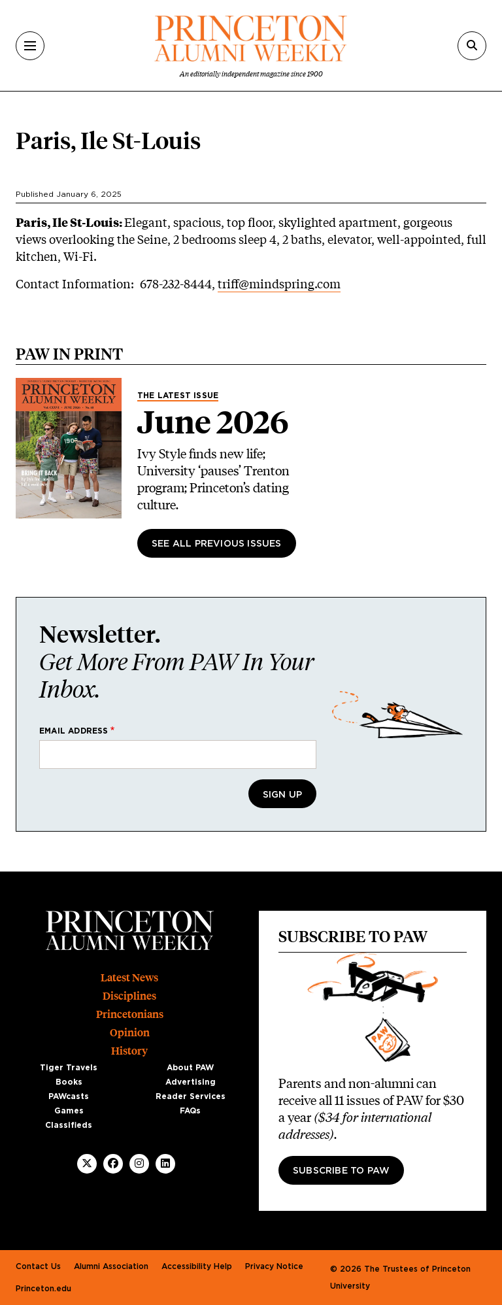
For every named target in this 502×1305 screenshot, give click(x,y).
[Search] (472, 45)
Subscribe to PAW (341, 1171)
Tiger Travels (68, 1068)
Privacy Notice (274, 1266)
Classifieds (68, 1125)
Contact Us (38, 1266)
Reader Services (191, 1096)
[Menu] (30, 45)
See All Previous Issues (217, 544)
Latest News (129, 978)
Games (69, 1111)
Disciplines (129, 996)
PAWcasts (68, 1096)
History (129, 1051)
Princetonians (129, 1014)
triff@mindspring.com (279, 284)
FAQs (190, 1111)
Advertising (190, 1082)
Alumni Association (111, 1266)
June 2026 (213, 422)
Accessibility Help (196, 1266)
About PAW (190, 1068)
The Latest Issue (177, 395)
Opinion (130, 1032)
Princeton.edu (43, 1289)
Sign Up (282, 795)
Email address (74, 731)
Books (69, 1082)
